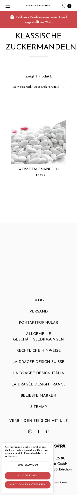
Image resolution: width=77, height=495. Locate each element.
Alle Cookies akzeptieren (27, 484)
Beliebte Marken (38, 398)
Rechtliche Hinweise (38, 353)
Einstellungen (28, 465)
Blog (38, 303)
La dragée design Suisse (38, 364)
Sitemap (38, 409)
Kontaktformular (38, 325)
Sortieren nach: (22, 86)
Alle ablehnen (28, 475)
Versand (38, 314)
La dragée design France (38, 387)
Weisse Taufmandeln (38, 169)
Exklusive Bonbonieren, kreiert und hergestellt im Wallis (38, 19)
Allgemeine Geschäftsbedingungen (38, 339)
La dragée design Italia (38, 375)
